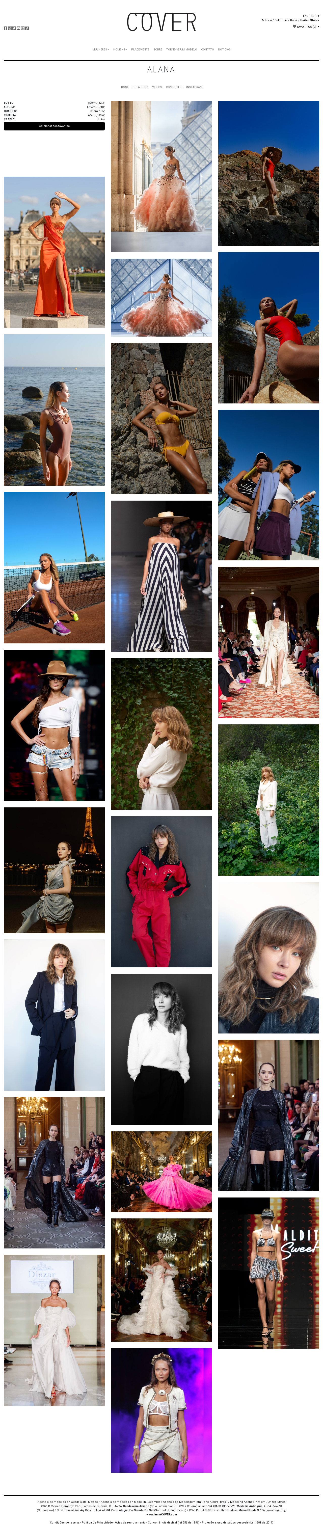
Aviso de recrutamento (130, 1522)
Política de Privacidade (97, 1522)
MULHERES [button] (99, 49)
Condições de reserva (64, 1522)
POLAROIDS (140, 87)
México (267, 20)
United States (309, 20)
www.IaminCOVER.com (161, 1514)
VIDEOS (157, 87)
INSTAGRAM (194, 87)
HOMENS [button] (119, 49)
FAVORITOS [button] (305, 26)
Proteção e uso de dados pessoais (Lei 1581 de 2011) (237, 1522)
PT (317, 16)
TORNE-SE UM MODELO (181, 49)
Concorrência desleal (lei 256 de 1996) (173, 1522)
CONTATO (207, 49)
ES (311, 16)
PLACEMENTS (140, 49)
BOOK (124, 87)
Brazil (294, 20)
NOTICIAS (224, 49)
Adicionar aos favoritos (54, 126)
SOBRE (157, 49)
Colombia (281, 20)
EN (305, 16)
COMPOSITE (174, 87)
